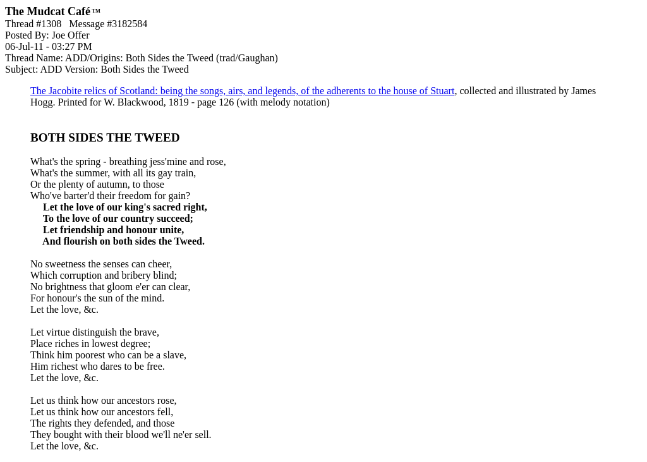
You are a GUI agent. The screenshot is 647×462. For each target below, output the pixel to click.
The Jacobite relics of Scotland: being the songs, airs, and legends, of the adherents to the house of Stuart (242, 90)
